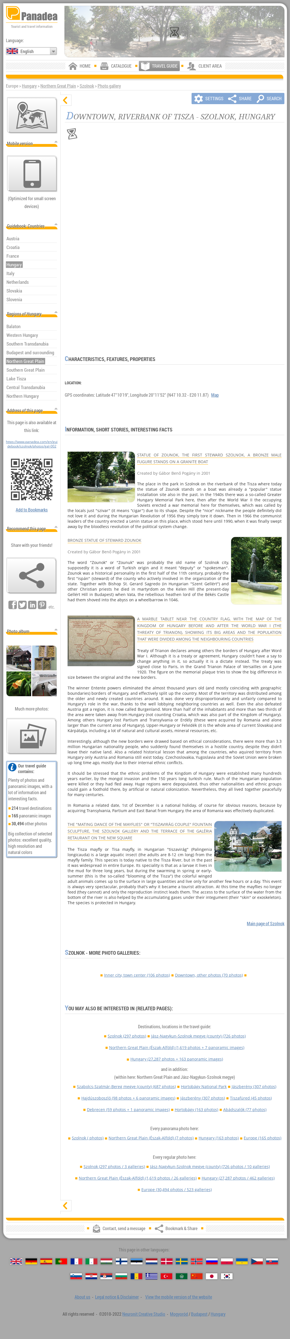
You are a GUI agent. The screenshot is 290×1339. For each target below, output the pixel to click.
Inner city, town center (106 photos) (137, 975)
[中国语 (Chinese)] (196, 1276)
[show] (66, 1205)
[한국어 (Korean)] (227, 1276)
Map (215, 395)
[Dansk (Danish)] (167, 1261)
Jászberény (254, 1086)
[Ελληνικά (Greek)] (151, 1276)
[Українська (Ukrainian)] (242, 1261)
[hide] (66, 100)
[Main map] (32, 115)
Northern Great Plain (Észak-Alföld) (176, 1047)
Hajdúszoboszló (128, 1098)
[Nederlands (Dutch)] (152, 1261)
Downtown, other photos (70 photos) (209, 975)
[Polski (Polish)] (227, 1261)
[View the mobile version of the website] (32, 174)
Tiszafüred (251, 1098)
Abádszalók (244, 1109)
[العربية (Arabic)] (182, 1276)
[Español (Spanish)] (46, 1261)
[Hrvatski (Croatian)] (91, 1276)
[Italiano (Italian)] (91, 1261)
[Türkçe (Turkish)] (166, 1276)
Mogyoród (179, 1314)
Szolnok (87, 86)
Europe (262, 1138)
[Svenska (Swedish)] (182, 1261)
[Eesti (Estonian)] (136, 1261)
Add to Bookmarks (32, 510)
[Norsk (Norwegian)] (197, 1261)
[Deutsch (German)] (31, 1261)
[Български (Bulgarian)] (121, 1276)
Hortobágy (196, 1109)
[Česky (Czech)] (257, 1261)
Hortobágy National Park (204, 1086)
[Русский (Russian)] (212, 1261)
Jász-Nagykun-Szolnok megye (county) (198, 1036)
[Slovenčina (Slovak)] (272, 1261)
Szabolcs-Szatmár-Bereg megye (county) (126, 1086)
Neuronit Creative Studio (143, 1314)
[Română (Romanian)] (136, 1276)
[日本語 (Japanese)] (212, 1276)
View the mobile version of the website (178, 1297)
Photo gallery (109, 86)
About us (82, 1297)
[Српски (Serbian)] (106, 1276)
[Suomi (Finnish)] (122, 1261)
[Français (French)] (76, 1261)
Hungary (29, 86)
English (27, 51)
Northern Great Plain (58, 86)
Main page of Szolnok (265, 923)
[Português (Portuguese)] (61, 1261)
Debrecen (128, 1109)
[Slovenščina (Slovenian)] (76, 1276)
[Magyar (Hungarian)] (106, 1261)
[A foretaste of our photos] (32, 736)
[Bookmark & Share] (32, 576)
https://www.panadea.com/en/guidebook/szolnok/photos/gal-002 (31, 443)
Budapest (199, 1314)
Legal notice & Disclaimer (117, 1297)
